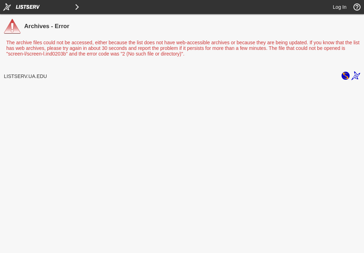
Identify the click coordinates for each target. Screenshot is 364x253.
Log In (339, 7)
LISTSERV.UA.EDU (25, 76)
